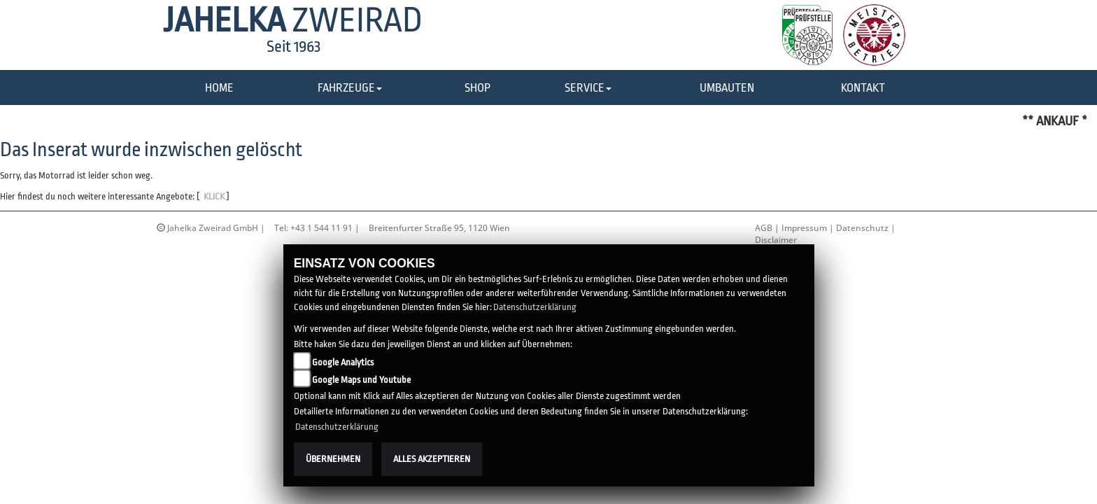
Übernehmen (333, 459)
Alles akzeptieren (431, 459)
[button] (349, 88)
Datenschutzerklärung (534, 307)
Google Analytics (343, 362)
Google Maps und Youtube (361, 379)
